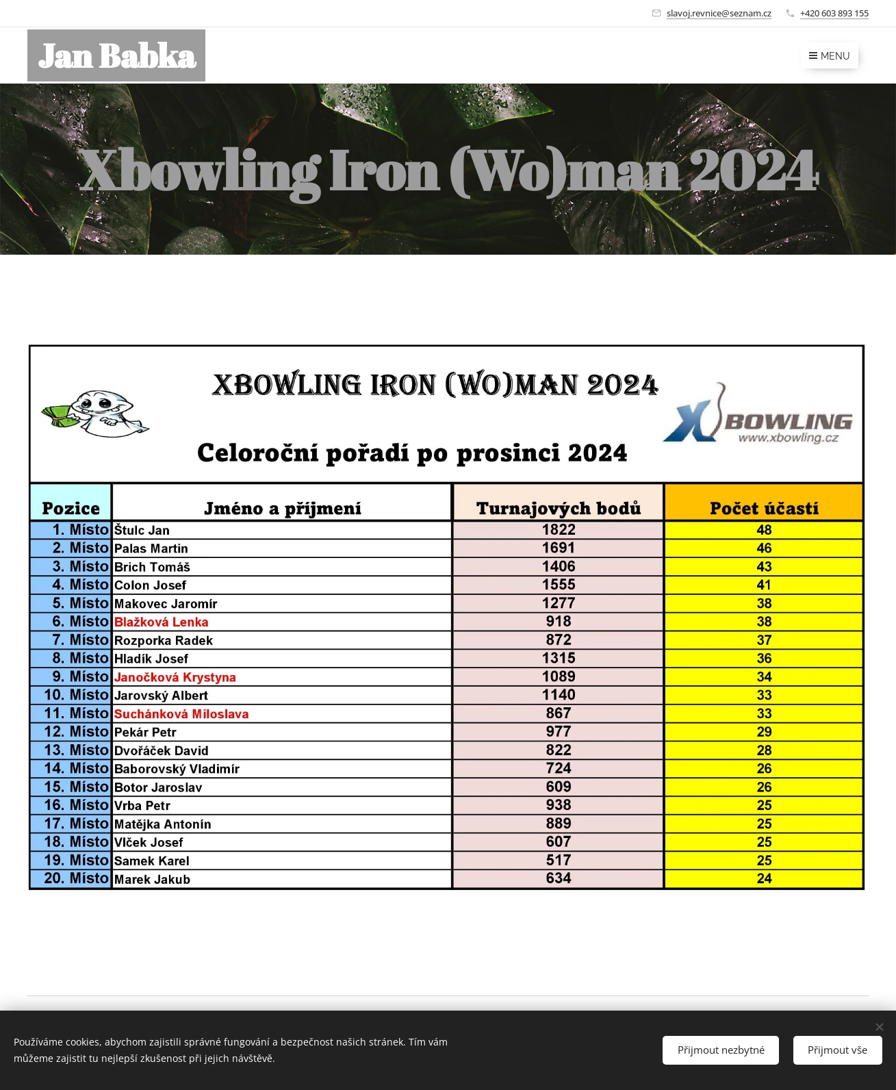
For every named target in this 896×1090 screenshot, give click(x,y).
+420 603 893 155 (834, 13)
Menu (829, 56)
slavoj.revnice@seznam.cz (719, 13)
